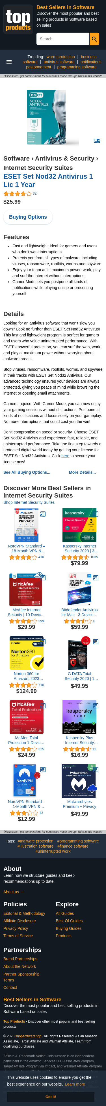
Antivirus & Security (64, 158)
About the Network (19, 966)
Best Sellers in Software (65, 7)
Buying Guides (69, 928)
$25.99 (12, 202)
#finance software (72, 846)
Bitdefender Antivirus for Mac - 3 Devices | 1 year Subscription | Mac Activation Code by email (79, 612)
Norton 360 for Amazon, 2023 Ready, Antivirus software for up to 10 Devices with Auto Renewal (26, 676)
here (65, 456)
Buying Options (28, 217)
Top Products (14, 1021)
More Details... (82, 472)
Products (64, 936)
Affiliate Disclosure (19, 920)
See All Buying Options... (26, 472)
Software (16, 158)
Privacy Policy (15, 928)
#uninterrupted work (53, 851)
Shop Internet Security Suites (29, 502)
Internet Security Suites (38, 167)
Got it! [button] (51, 1097)
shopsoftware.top (28, 1036)
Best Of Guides (69, 920)
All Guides (65, 913)
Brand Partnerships (20, 959)
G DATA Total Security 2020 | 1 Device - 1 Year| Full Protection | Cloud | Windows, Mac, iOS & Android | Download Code (79, 676)
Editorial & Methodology (24, 913)
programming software (76, 67)
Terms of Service (18, 936)
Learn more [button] (75, 1084)
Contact (10, 987)
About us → (13, 892)
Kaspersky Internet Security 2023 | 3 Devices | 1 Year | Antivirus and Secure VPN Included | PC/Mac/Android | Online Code (79, 548)
